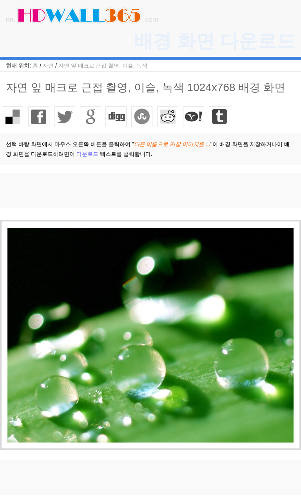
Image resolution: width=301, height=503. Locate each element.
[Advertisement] (142, 190)
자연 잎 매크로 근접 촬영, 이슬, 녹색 (102, 65)
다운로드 (87, 154)
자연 (48, 65)
